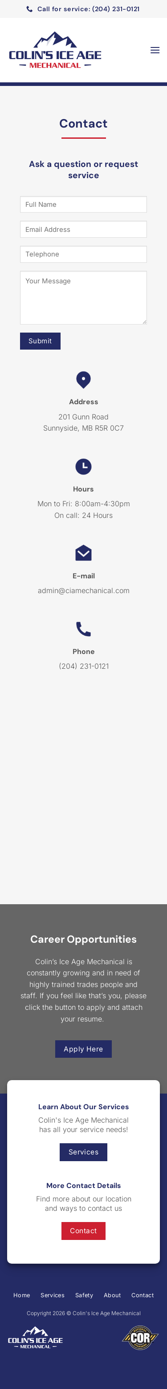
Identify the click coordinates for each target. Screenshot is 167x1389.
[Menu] (155, 50)
